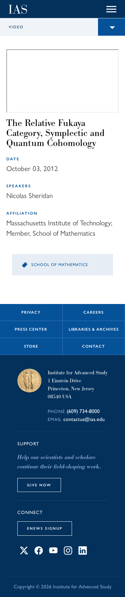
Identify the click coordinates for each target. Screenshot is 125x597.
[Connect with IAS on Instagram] (68, 553)
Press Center (31, 329)
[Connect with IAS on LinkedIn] (82, 553)
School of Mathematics (59, 264)
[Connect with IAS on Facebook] (38, 553)
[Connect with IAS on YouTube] (53, 553)
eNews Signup (44, 528)
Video (16, 27)
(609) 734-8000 (83, 411)
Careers (93, 312)
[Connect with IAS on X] (24, 553)
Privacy (31, 312)
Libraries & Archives (94, 329)
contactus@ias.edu (84, 419)
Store (31, 346)
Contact (93, 346)
